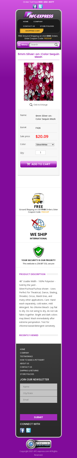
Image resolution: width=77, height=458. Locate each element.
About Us (24, 363)
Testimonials (26, 356)
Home (25, 21)
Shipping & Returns (29, 370)
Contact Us (29, 26)
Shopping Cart (32, 31)
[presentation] (39, 408)
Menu (23, 44)
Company (38, 21)
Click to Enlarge (40, 104)
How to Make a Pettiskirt (32, 360)
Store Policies (47, 26)
